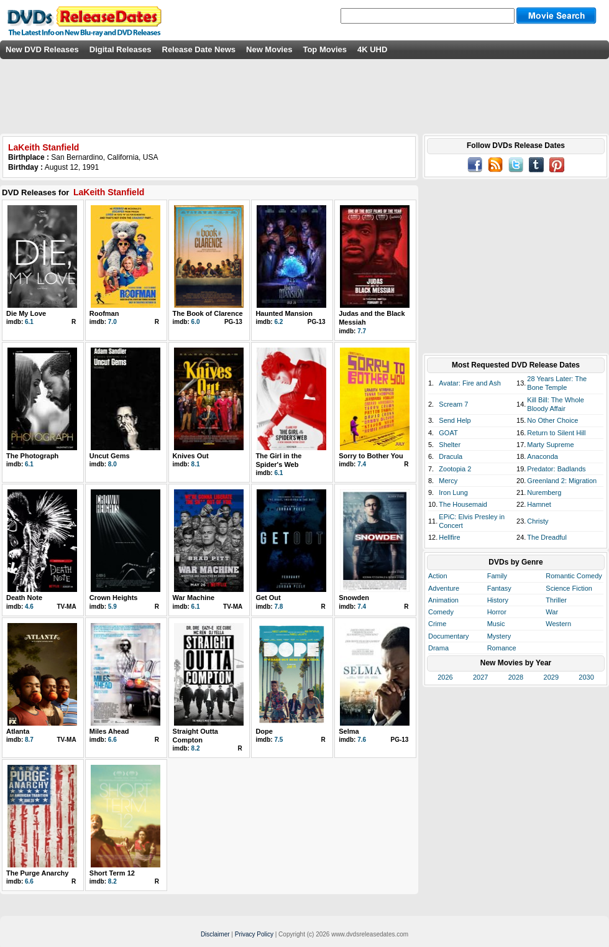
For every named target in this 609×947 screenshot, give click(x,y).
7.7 (361, 331)
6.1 (29, 321)
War (552, 612)
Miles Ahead (109, 731)
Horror (496, 612)
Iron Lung (453, 492)
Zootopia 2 (455, 469)
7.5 (278, 739)
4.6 (29, 606)
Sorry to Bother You (371, 456)
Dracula (450, 456)
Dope (264, 731)
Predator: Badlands (556, 469)
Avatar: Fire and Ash (469, 383)
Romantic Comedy (574, 576)
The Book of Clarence (208, 313)
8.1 (195, 464)
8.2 (195, 748)
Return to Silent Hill (556, 433)
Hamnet (539, 504)
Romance (501, 648)
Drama (438, 648)
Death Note (24, 597)
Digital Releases (120, 49)
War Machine (193, 597)
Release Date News (199, 49)
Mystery (499, 636)
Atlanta (17, 731)
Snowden (354, 597)
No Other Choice (552, 420)
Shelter (449, 444)
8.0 (112, 464)
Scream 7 (453, 404)
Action (437, 576)
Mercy (448, 480)
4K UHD (372, 49)
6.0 (195, 321)
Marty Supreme (550, 444)
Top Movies (325, 49)
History (497, 600)
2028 (515, 677)
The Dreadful (547, 537)
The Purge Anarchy (37, 873)
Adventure (443, 588)
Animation (443, 600)
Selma (349, 731)
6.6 (112, 739)
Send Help (454, 420)
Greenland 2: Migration (562, 480)
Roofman (104, 313)
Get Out (267, 597)
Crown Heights (113, 597)
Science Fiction (569, 588)
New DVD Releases (42, 49)
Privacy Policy (254, 934)
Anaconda (542, 456)
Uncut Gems (109, 456)
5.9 (112, 606)
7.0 (112, 321)
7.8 (278, 606)
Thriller (556, 600)
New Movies (269, 49)
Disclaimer (215, 934)
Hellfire (449, 537)
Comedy (441, 612)
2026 (444, 677)
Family (497, 576)
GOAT (448, 433)
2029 (551, 677)
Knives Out (191, 456)
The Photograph (32, 456)
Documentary (448, 636)
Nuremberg (544, 492)
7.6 (361, 739)
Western (558, 623)
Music (496, 623)
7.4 (361, 464)
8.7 (29, 739)
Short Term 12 (112, 873)
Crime (437, 623)
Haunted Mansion (284, 313)
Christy (537, 521)
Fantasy (499, 588)
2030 (586, 677)
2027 (480, 677)
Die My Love (26, 313)
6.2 (278, 321)
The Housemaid (463, 504)
